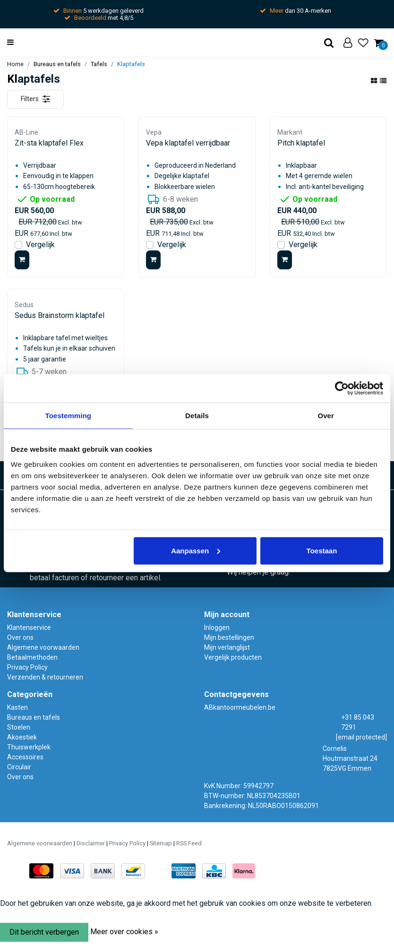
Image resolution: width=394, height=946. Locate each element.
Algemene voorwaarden (43, 647)
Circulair (19, 767)
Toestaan (322, 550)
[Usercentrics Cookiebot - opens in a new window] (341, 388)
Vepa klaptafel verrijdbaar (188, 142)
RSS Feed (189, 843)
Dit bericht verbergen (44, 932)
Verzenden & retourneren (45, 677)
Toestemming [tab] (68, 416)
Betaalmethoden (32, 657)
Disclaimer (91, 843)
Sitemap (161, 843)
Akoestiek (22, 737)
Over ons (20, 637)
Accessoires (25, 757)
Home (15, 64)
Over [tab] (325, 416)
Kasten (17, 707)
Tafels (99, 64)
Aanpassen (195, 550)
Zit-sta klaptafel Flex (49, 142)
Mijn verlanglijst (227, 647)
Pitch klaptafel (301, 142)
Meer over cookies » (124, 931)
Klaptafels (131, 64)
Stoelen (18, 727)
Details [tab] (197, 416)
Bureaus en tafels (57, 64)
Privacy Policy (27, 667)
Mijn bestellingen (229, 637)
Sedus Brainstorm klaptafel (59, 315)
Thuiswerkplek (29, 747)
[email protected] (361, 737)
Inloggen (217, 627)
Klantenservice (29, 627)
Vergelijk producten (233, 657)
